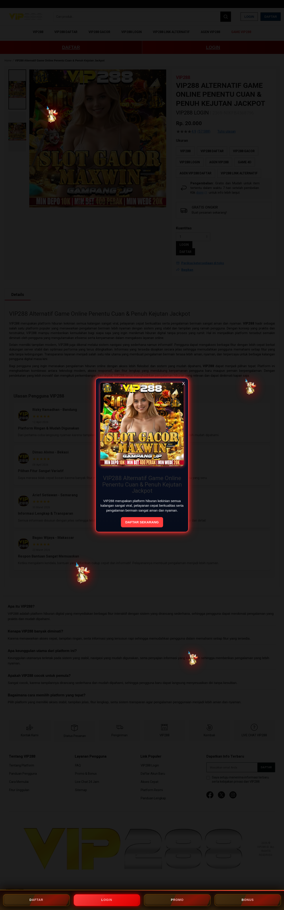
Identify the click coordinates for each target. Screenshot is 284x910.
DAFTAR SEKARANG (142, 522)
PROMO (177, 900)
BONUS (247, 900)
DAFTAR (36, 900)
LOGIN (106, 900)
